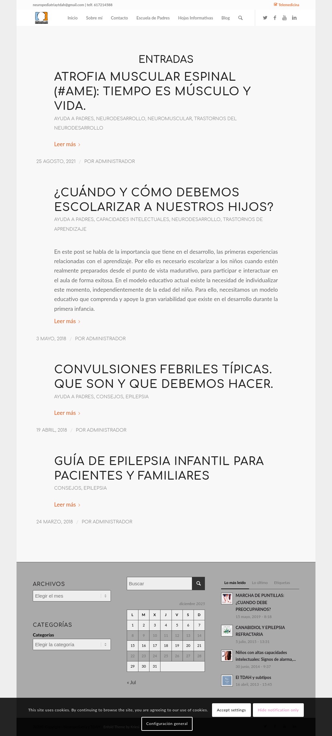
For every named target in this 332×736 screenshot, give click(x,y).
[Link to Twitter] (265, 17)
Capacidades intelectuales (132, 219)
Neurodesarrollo (120, 118)
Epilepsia (136, 396)
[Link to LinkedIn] (294, 17)
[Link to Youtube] (285, 17)
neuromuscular (170, 118)
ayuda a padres (74, 118)
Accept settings (231, 709)
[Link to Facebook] (275, 17)
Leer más (68, 144)
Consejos (109, 396)
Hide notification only (278, 709)
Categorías (43, 634)
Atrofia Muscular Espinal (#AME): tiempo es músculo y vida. (152, 91)
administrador (115, 161)
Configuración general (167, 723)
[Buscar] (240, 18)
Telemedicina (289, 5)
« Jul (131, 682)
